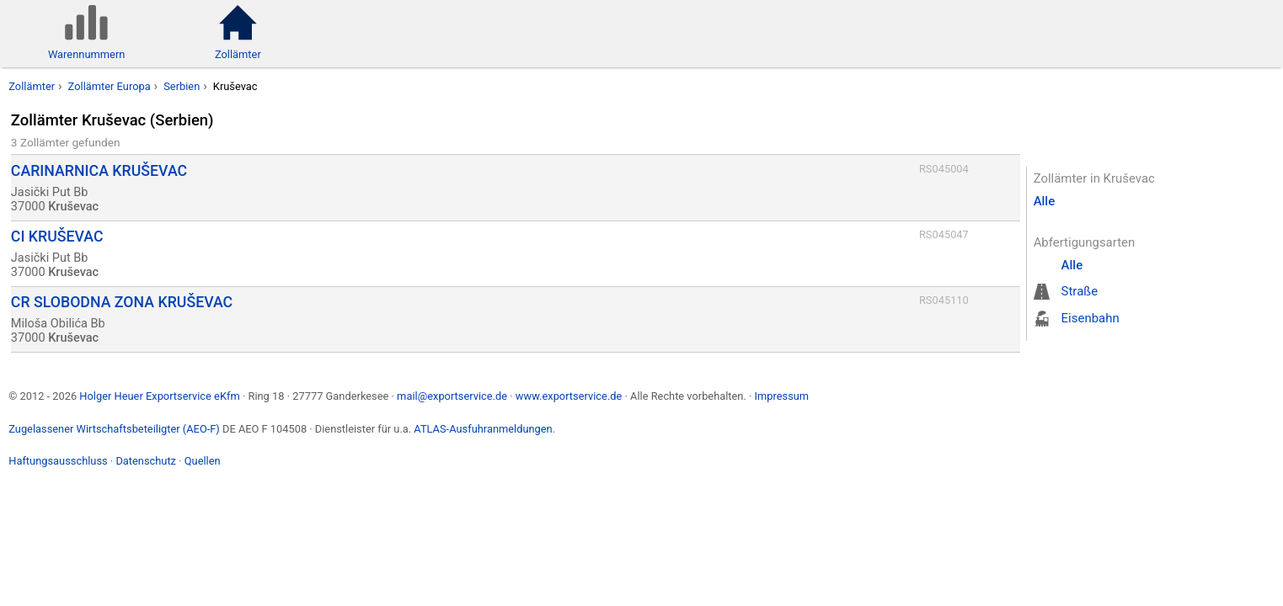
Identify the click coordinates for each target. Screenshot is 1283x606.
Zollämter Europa (109, 86)
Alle (1045, 201)
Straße (1080, 291)
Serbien (181, 86)
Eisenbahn (1090, 318)
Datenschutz (145, 460)
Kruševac (235, 86)
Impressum (781, 396)
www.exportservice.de (569, 396)
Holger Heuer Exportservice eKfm (159, 396)
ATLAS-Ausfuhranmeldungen (483, 429)
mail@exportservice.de (452, 396)
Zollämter (31, 86)
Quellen (202, 460)
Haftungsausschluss (57, 460)
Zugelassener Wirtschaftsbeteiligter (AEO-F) (114, 429)
